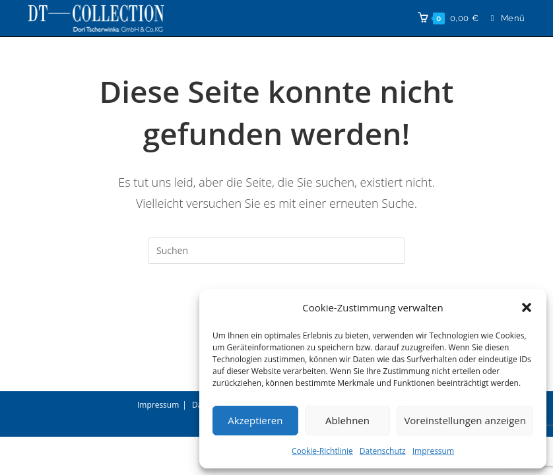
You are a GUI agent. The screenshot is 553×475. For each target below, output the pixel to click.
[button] (526, 307)
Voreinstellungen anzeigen (465, 420)
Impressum (433, 451)
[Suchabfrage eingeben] (276, 251)
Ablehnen (347, 420)
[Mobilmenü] (503, 18)
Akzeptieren (255, 420)
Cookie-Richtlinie (322, 451)
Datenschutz (383, 451)
